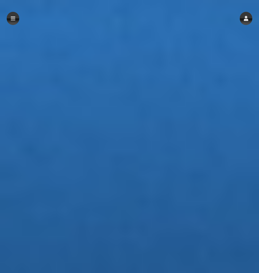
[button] (246, 18)
